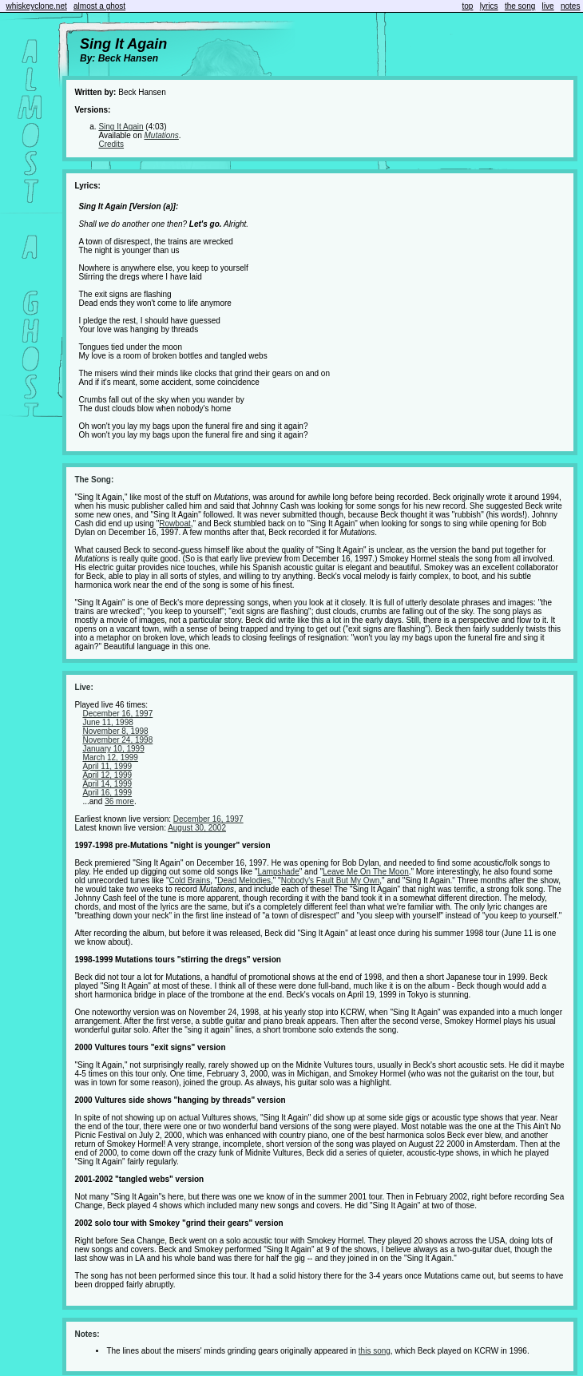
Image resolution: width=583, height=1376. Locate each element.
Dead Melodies (244, 880)
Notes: (86, 1334)
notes (570, 6)
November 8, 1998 (115, 731)
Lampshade (278, 871)
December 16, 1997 (117, 713)
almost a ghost (99, 6)
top (468, 6)
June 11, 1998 (107, 722)
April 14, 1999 (107, 783)
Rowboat (174, 523)
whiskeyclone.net (36, 6)
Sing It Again (120, 126)
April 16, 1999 (107, 792)
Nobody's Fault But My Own (330, 880)
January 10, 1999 (113, 748)
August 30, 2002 (197, 827)
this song (375, 1350)
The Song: (93, 479)
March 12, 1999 (110, 757)
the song (520, 6)
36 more (119, 801)
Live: (83, 687)
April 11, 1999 (107, 766)
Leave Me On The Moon (366, 871)
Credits (111, 144)
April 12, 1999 (107, 775)
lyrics (489, 6)
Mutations (162, 135)
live (548, 6)
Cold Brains (189, 880)
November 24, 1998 (117, 740)
